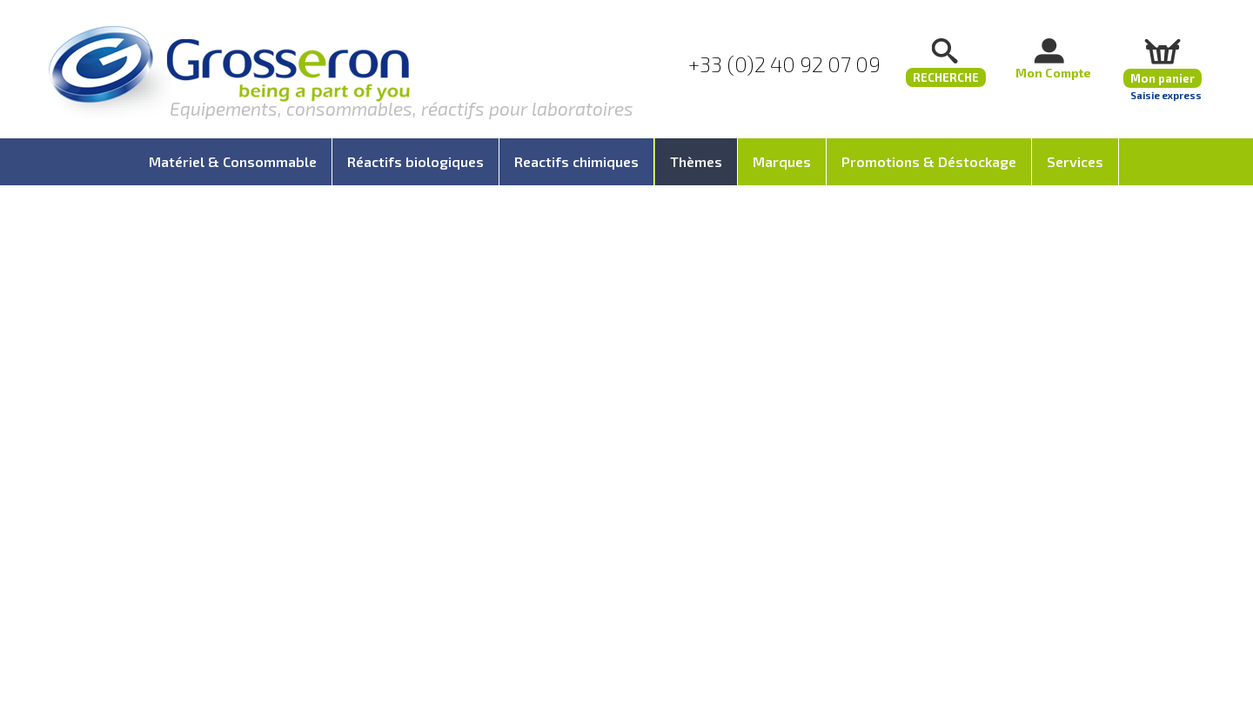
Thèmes (696, 161)
